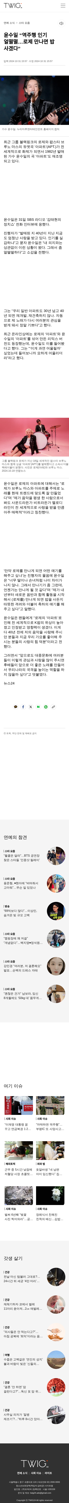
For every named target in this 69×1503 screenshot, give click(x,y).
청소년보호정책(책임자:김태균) (30, 1486)
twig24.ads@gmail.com (40, 1493)
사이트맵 (49, 1486)
